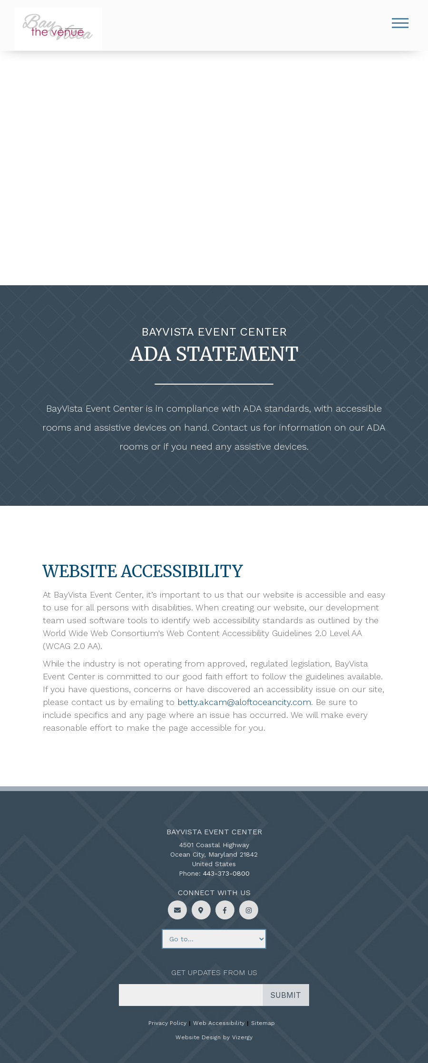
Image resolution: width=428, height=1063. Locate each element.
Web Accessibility (218, 1023)
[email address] (191, 995)
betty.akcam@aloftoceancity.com (244, 702)
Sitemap (263, 1023)
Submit (285, 995)
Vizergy (242, 1037)
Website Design (198, 1037)
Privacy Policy (167, 1023)
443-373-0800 (226, 873)
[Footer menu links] (214, 939)
